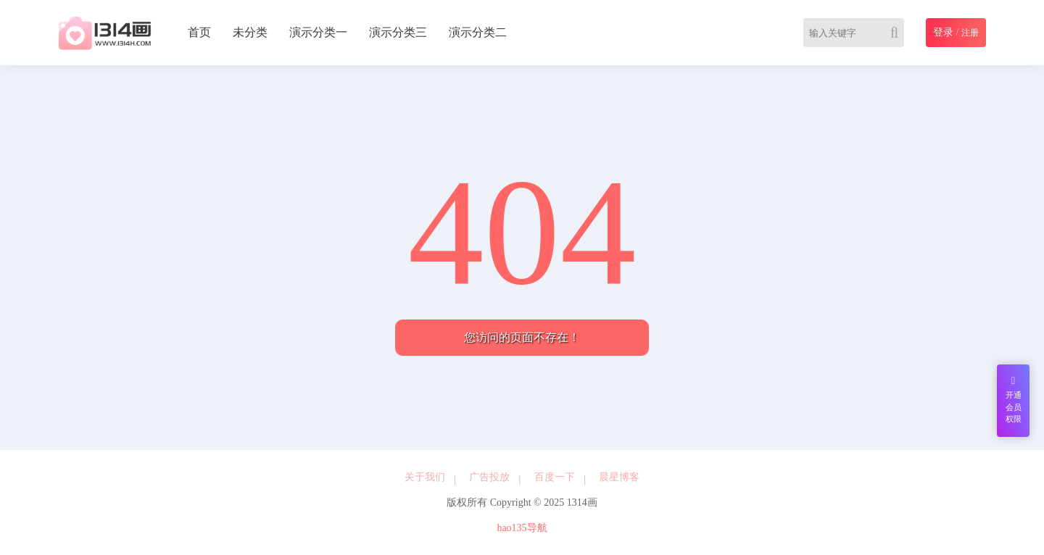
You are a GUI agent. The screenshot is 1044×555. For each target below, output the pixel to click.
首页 (199, 32)
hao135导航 (522, 527)
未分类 (250, 32)
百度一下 (554, 477)
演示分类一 (318, 32)
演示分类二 (478, 32)
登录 (943, 32)
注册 (970, 33)
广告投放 (489, 477)
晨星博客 (619, 477)
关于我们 (425, 477)
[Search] (897, 32)
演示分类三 (398, 32)
